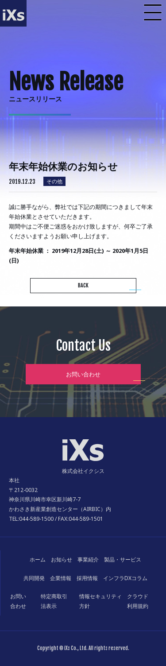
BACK (83, 285)
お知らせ (61, 559)
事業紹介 (88, 559)
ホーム (38, 559)
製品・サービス (122, 559)
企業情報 (60, 578)
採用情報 (87, 578)
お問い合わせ (83, 374)
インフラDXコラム (125, 578)
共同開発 (34, 578)
